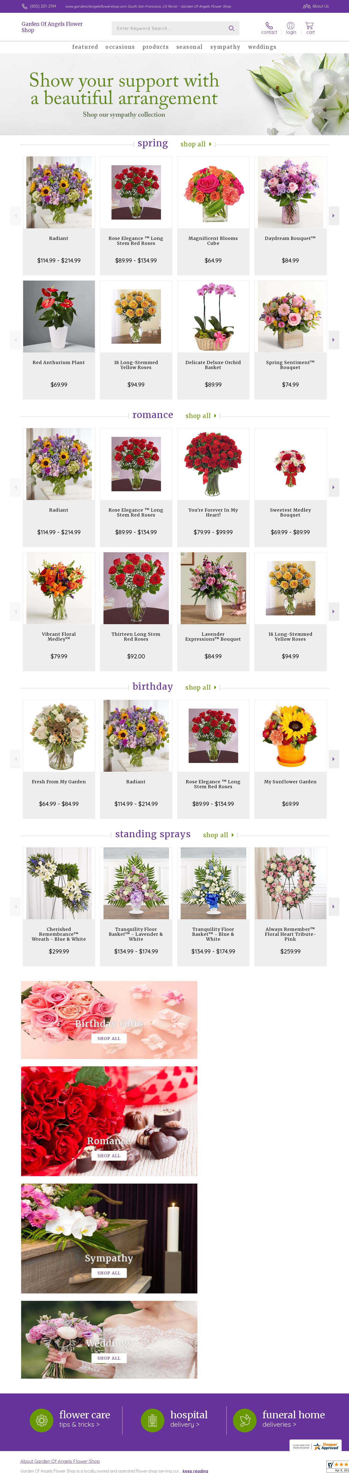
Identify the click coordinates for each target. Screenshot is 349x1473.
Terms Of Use (221, 1468)
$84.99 (290, 260)
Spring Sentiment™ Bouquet (290, 365)
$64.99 (213, 260)
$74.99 (290, 384)
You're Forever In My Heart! (213, 512)
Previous (15, 215)
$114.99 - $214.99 (59, 260)
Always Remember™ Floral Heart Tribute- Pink (290, 934)
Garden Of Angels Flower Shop (52, 27)
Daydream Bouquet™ (290, 238)
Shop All (193, 144)
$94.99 (136, 384)
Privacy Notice (250, 1468)
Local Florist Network (285, 1468)
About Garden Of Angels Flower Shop (60, 1259)
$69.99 (59, 384)
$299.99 (59, 951)
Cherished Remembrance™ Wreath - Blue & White (59, 934)
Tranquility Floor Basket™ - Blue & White (213, 934)
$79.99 (59, 656)
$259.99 (290, 951)
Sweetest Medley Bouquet (290, 512)
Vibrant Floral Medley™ (59, 636)
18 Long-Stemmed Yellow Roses (136, 365)
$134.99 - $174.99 (136, 951)
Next (334, 215)
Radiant (59, 238)
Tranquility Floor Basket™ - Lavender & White (136, 934)
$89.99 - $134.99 (136, 260)
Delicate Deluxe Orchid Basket (213, 365)
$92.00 (136, 656)
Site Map (316, 1468)
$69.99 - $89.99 (290, 532)
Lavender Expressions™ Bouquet (213, 636)
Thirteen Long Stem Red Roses (136, 636)
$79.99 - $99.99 (213, 532)
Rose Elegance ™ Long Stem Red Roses (136, 240)
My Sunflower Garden (290, 782)
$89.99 (213, 384)
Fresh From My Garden (59, 782)
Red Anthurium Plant (59, 362)
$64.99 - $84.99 (59, 803)
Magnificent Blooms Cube (213, 240)
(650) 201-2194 (43, 6)
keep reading (195, 1268)
